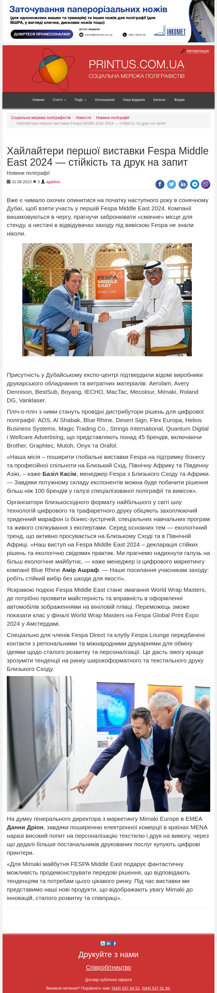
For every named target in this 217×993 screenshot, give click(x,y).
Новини (38, 100)
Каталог (159, 100)
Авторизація (197, 51)
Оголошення (105, 100)
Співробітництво (108, 967)
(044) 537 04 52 (126, 988)
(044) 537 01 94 (156, 988)
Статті (59, 100)
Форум (179, 100)
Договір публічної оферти (108, 979)
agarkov (53, 182)
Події (80, 100)
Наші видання (134, 100)
